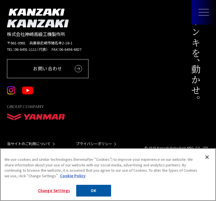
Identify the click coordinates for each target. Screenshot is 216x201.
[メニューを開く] (203, 12)
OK (93, 190)
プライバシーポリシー (94, 143)
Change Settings (54, 190)
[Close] (207, 157)
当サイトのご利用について (29, 143)
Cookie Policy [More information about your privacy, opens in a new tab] (72, 175)
